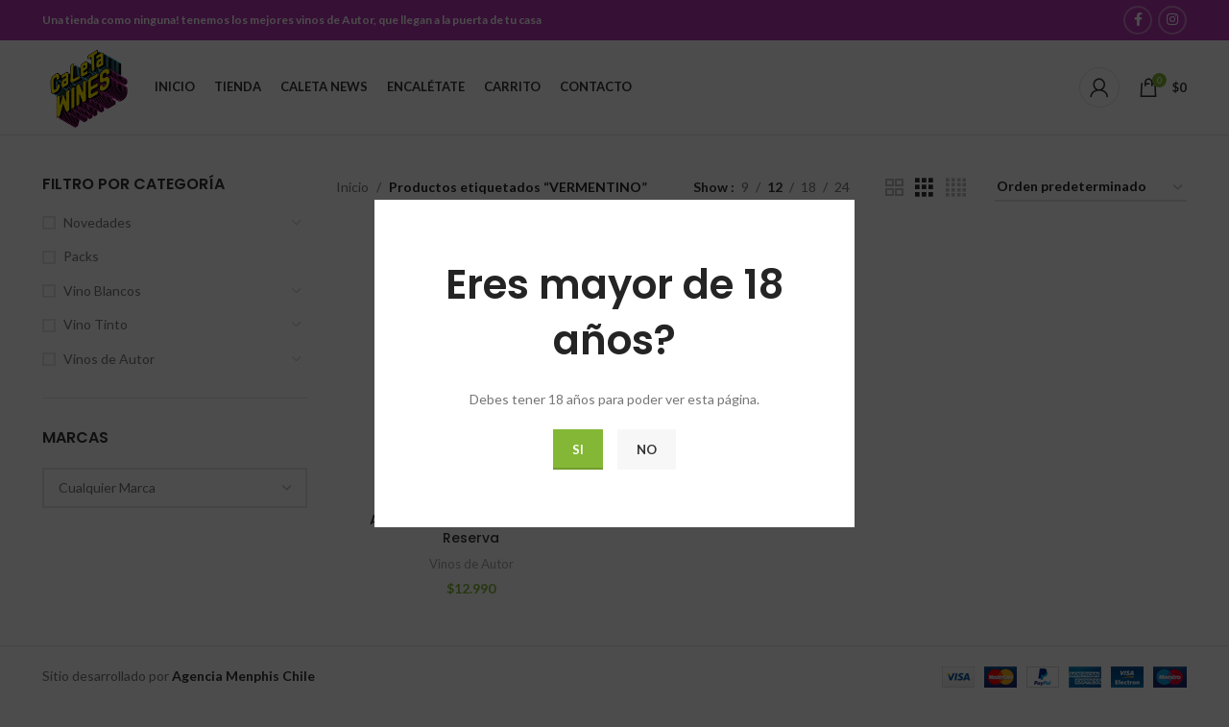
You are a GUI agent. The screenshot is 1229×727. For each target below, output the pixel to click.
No (647, 449)
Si (578, 449)
